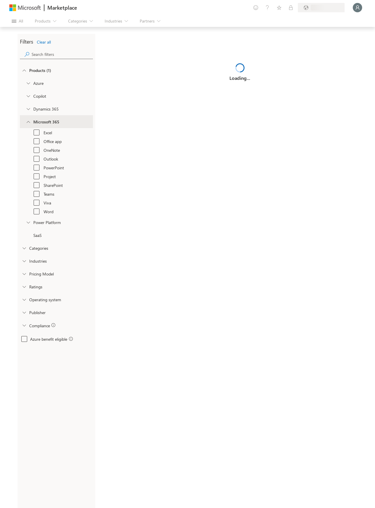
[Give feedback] (255, 7)
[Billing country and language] (321, 7)
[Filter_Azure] (28, 83)
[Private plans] (290, 7)
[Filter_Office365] (28, 122)
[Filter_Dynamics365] (28, 109)
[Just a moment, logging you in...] (357, 7)
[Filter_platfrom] (28, 222)
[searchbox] (62, 54)
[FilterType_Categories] (24, 248)
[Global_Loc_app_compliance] (24, 325)
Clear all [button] (44, 42)
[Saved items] (279, 7)
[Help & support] (267, 7)
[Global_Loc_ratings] (24, 286)
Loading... (239, 78)
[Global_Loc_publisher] (24, 312)
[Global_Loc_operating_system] (24, 299)
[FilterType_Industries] (24, 261)
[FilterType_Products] (24, 70)
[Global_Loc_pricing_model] (24, 274)
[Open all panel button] (17, 21)
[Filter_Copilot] (28, 96)
